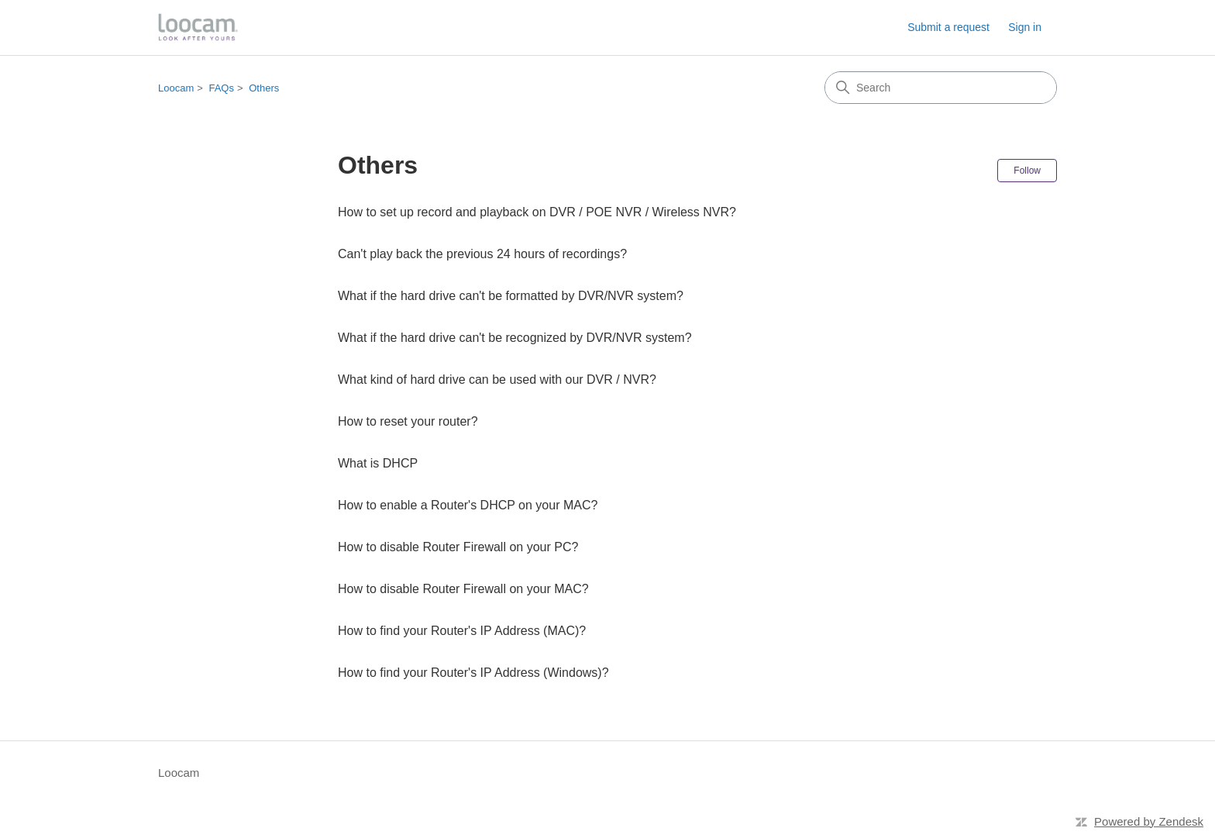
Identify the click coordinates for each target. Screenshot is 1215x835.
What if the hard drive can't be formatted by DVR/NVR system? (510, 295)
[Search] (940, 87)
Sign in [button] (1024, 27)
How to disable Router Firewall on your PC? (458, 547)
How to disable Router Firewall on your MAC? (463, 588)
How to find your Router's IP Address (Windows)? (473, 672)
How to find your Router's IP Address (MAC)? (462, 630)
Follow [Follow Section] (1027, 170)
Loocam (176, 88)
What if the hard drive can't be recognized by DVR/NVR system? (515, 337)
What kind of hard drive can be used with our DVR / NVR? (497, 379)
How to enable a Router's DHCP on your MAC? (467, 505)
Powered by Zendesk (1148, 821)
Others (264, 88)
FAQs (221, 88)
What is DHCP (378, 463)
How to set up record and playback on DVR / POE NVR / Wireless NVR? (537, 212)
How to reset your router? (408, 421)
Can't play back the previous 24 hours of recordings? (482, 254)
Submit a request (948, 27)
